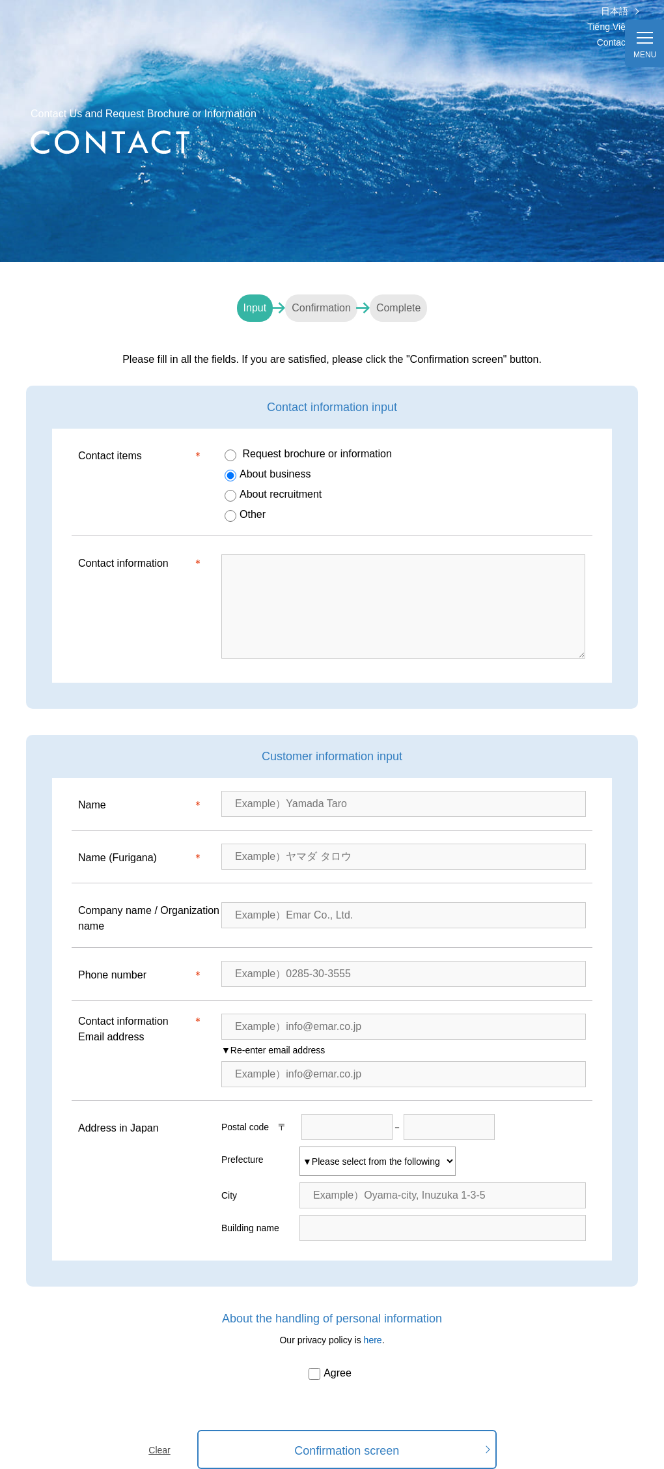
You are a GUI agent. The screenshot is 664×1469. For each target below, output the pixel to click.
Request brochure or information (308, 454)
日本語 (614, 11)
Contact (612, 42)
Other (245, 515)
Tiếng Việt (607, 26)
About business (268, 474)
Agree (330, 1373)
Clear (159, 1450)
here (373, 1340)
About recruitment (273, 495)
